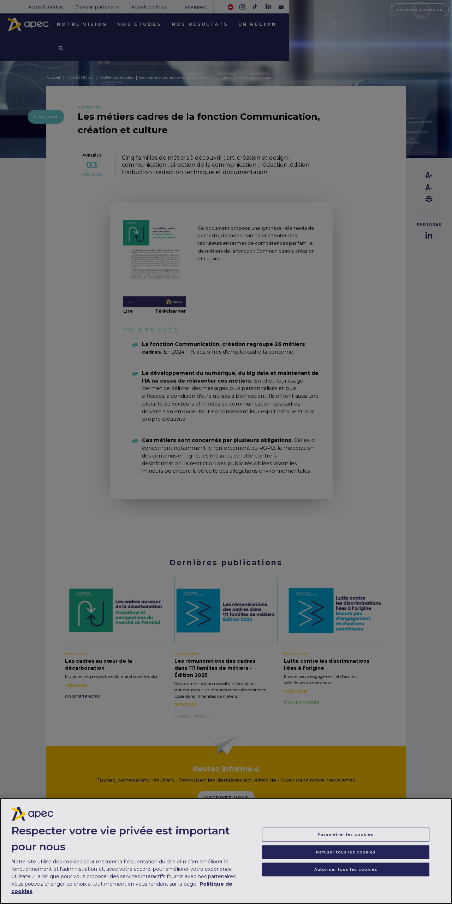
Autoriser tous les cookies (345, 872)
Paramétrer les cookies (346, 837)
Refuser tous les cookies (346, 855)
